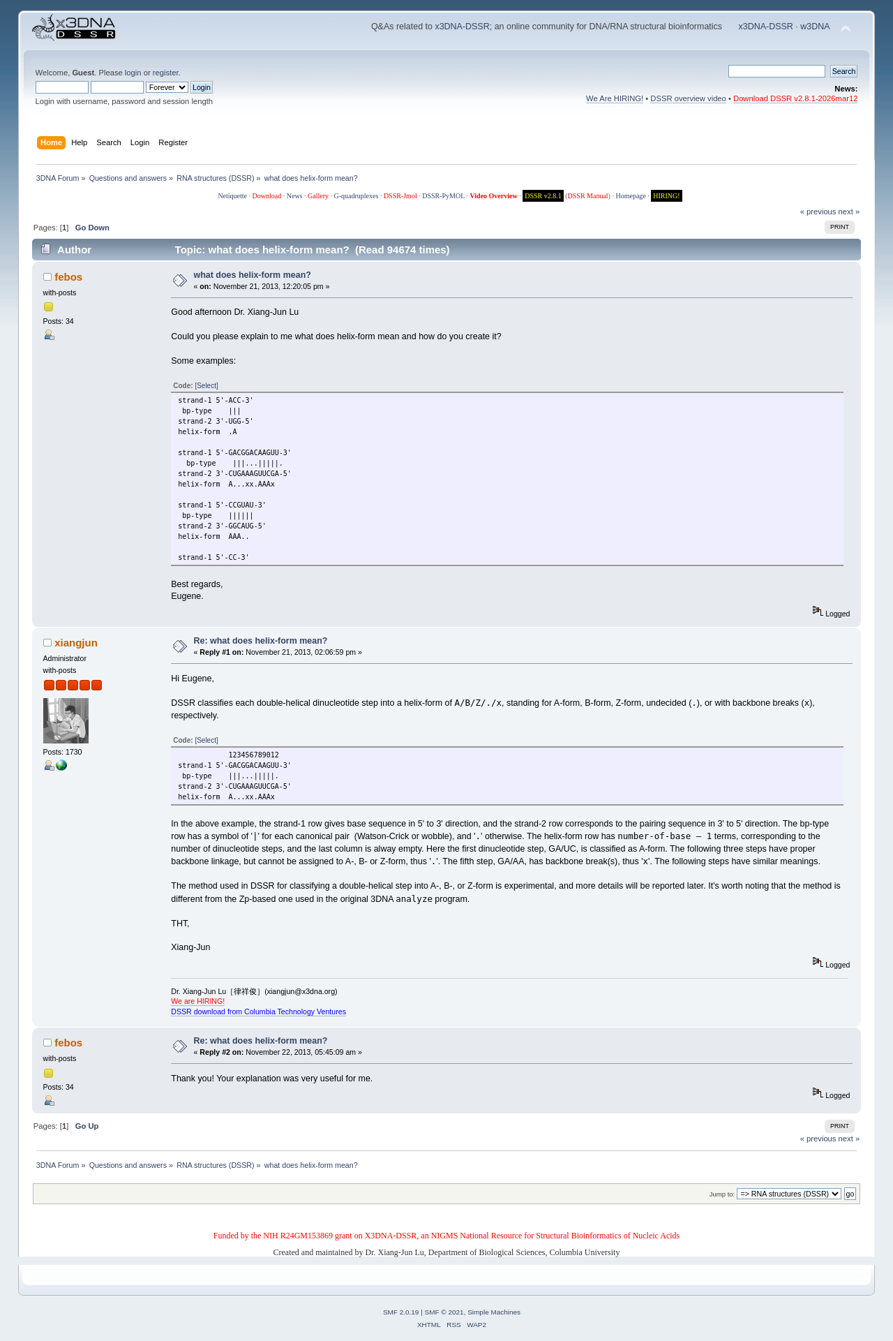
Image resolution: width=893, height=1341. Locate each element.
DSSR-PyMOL (443, 196)
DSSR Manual (588, 196)
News (295, 196)
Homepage (630, 196)
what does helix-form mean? (252, 275)
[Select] (206, 386)
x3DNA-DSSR (462, 26)
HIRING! (666, 196)
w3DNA (815, 26)
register (166, 72)
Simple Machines (493, 1312)
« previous (818, 211)
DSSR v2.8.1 (543, 196)
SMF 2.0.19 (401, 1312)
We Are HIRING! (614, 98)
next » (849, 211)
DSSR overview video (688, 98)
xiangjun (76, 643)
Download (267, 196)
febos (68, 277)
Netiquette (232, 196)
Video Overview (493, 196)
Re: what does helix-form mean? (261, 641)
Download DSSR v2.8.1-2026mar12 (795, 98)
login (133, 72)
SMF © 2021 (444, 1312)
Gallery (318, 196)
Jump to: (722, 1194)
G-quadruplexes (356, 196)
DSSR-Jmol (400, 196)
